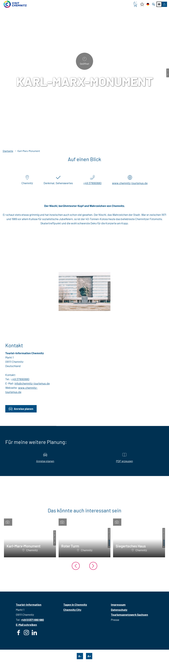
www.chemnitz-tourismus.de (130, 183)
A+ (89, 656)
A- (79, 656)
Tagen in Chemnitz (75, 604)
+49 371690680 (92, 183)
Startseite (8, 150)
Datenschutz (119, 609)
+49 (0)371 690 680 (32, 619)
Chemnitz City (72, 609)
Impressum (118, 604)
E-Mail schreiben (26, 624)
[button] (164, 4)
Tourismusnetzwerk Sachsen (129, 614)
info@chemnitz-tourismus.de (32, 383)
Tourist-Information (28, 604)
